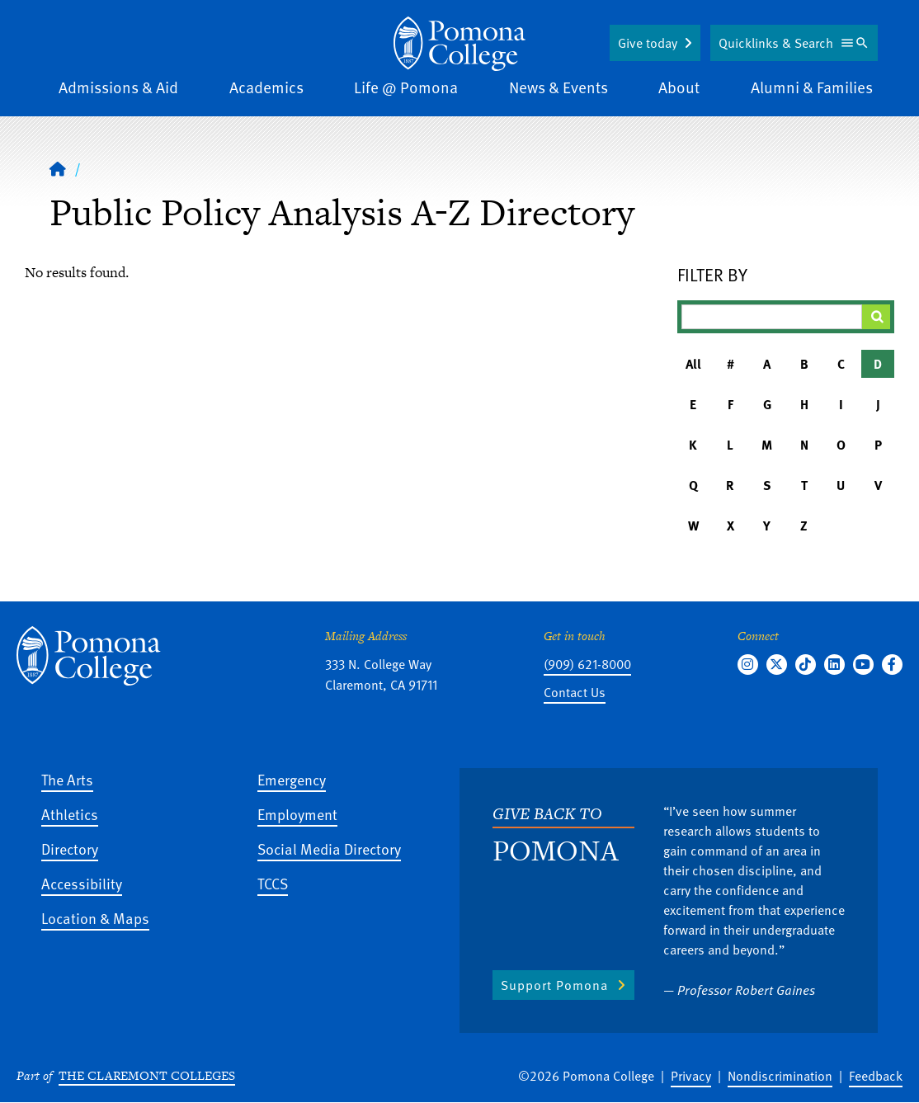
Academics (266, 87)
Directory (69, 848)
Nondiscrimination (780, 1076)
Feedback (876, 1076)
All (693, 364)
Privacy (691, 1076)
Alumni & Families (812, 87)
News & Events (558, 87)
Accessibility (81, 883)
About (679, 87)
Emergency (291, 779)
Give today (647, 43)
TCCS (272, 883)
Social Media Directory (329, 848)
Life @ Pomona (406, 87)
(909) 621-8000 (587, 664)
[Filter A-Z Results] (772, 316)
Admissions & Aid (118, 87)
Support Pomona (554, 985)
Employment (297, 814)
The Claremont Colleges (147, 1075)
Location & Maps (95, 918)
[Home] (459, 43)
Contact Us (575, 692)
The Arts (67, 779)
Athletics (69, 814)
